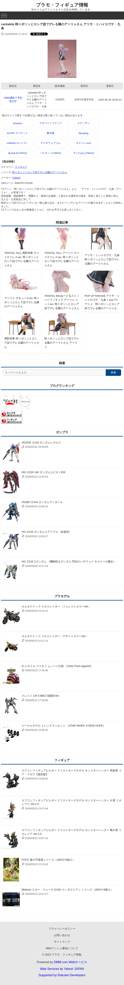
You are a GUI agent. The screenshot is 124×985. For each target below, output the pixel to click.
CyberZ (16, 177)
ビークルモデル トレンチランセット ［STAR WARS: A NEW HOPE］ (64, 725)
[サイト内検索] (54, 372)
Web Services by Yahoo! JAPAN (62, 968)
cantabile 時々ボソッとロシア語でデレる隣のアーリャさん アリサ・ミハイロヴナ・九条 (36, 99)
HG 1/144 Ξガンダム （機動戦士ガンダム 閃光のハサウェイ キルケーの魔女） (69, 561)
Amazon (17, 123)
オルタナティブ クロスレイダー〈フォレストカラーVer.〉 (57, 606)
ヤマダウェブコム (50, 143)
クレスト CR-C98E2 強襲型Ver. (41, 695)
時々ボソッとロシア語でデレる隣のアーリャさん (39, 172)
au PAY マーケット (17, 133)
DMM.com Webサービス (70, 962)
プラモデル (62, 596)
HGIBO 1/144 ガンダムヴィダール (42, 502)
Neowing (83, 133)
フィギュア (21, 167)
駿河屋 (50, 133)
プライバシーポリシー (62, 928)
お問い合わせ (62, 935)
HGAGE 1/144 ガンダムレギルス (41, 442)
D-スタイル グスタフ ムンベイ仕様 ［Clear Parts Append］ (57, 666)
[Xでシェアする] (39, 34)
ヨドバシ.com (83, 143)
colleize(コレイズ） (17, 143)
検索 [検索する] (113, 372)
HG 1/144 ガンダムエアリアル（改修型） (47, 531)
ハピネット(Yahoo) (50, 153)
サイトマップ (62, 941)
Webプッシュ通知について (62, 948)
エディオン (83, 123)
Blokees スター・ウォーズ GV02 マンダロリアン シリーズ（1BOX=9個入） (67, 889)
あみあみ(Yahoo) (17, 153)
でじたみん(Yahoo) (83, 153)
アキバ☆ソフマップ (50, 123)
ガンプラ (62, 432)
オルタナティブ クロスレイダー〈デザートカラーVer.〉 (55, 636)
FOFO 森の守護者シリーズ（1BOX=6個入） (48, 859)
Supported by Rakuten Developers (62, 975)
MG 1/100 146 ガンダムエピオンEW (43, 472)
